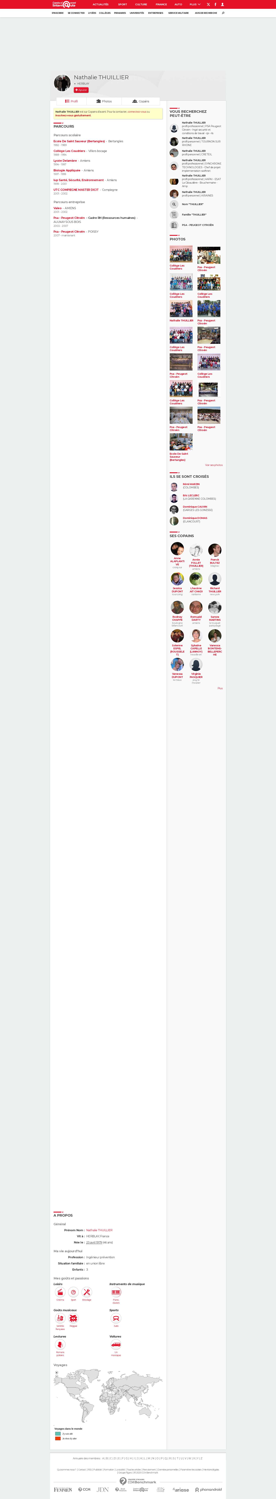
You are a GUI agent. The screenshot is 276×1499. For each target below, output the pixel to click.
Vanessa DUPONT (177, 675)
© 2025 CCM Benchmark (146, 1472)
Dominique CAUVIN (195, 506)
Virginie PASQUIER (196, 675)
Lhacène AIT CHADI (196, 590)
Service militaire (178, 13)
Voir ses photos (213, 465)
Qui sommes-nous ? (66, 1469)
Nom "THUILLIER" (192, 204)
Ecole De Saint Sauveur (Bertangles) (79, 141)
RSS (90, 1469)
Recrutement (149, 1469)
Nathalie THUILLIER (194, 122)
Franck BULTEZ (215, 561)
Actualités (101, 4)
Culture (141, 4)
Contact (82, 1469)
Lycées (92, 13)
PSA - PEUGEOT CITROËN (197, 225)
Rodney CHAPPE (177, 618)
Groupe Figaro (125, 1472)
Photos (107, 101)
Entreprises (155, 13)
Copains (144, 101)
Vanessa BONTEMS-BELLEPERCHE (215, 650)
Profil (74, 101)
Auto (178, 4)
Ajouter (83, 90)
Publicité (97, 1469)
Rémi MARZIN (191, 484)
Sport (122, 4)
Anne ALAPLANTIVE (177, 561)
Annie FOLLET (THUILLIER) (196, 562)
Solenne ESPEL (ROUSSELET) (177, 650)
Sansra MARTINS (215, 618)
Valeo (57, 208)
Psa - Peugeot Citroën (70, 218)
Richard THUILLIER (215, 590)
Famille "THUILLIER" (194, 214)
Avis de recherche (206, 13)
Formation (109, 1469)
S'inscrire (57, 13)
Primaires (120, 13)
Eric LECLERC (191, 495)
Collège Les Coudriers (69, 151)
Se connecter (76, 13)
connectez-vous (137, 111)
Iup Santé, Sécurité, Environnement (79, 180)
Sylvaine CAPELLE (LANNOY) (196, 648)
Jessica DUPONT (177, 590)
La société (120, 1469)
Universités (137, 13)
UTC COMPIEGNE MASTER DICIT (76, 190)
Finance (161, 4)
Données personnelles (168, 1469)
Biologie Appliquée (67, 170)
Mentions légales (211, 1469)
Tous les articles (134, 1469)
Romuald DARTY (196, 618)
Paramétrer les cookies (191, 1469)
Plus (195, 4)
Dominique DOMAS (195, 518)
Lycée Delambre (65, 160)
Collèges (105, 13)
